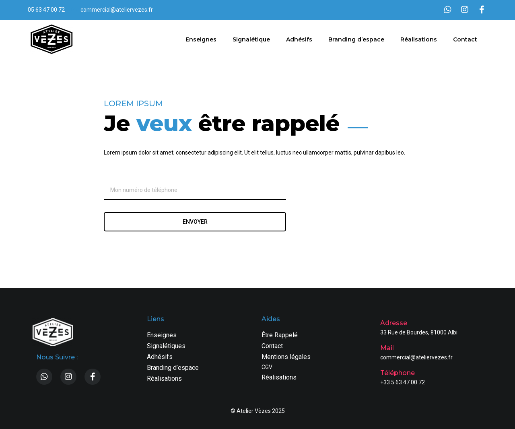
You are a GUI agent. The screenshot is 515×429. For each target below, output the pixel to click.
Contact (465, 39)
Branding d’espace (356, 39)
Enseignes (200, 39)
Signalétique (251, 39)
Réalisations (418, 39)
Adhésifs (299, 39)
